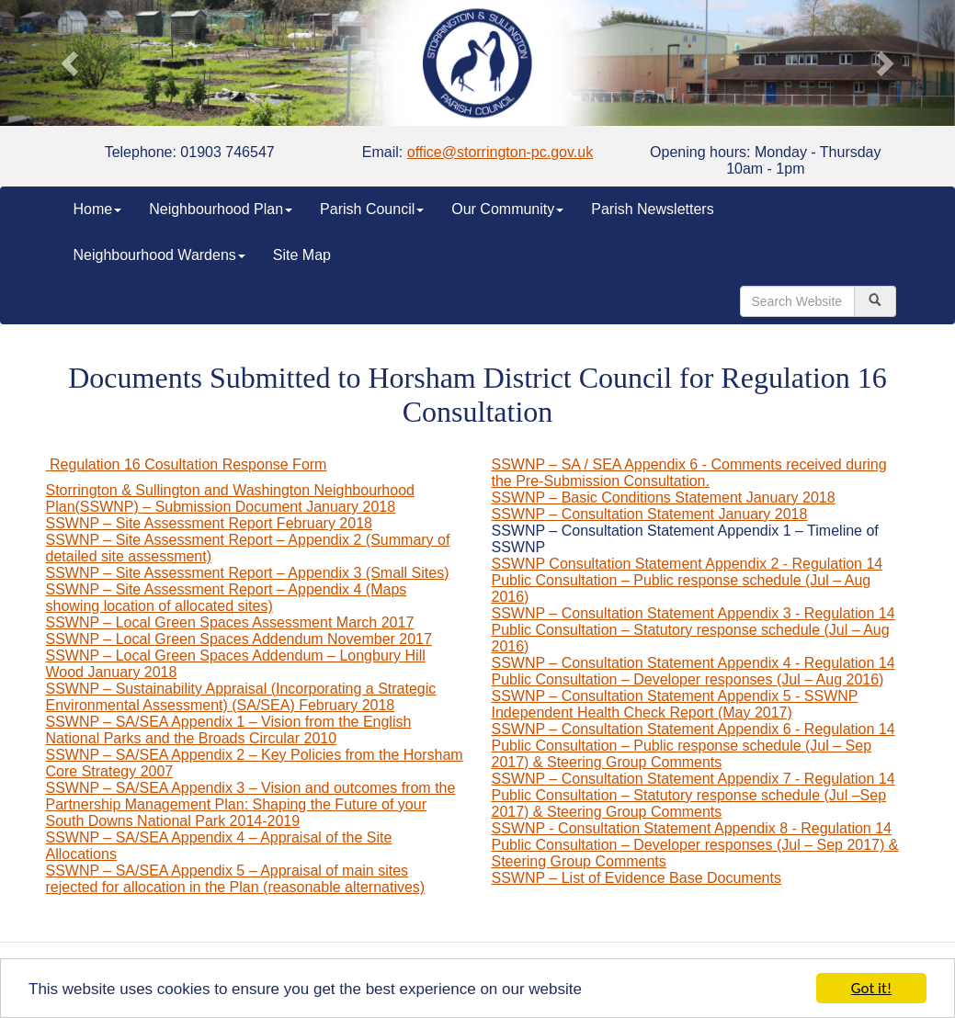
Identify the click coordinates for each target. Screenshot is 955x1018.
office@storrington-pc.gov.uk (500, 152)
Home (98, 209)
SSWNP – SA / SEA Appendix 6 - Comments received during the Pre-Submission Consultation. (689, 473)
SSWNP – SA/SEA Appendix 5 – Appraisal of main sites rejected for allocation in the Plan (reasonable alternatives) (236, 879)
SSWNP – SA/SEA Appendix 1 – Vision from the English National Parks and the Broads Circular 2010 (229, 730)
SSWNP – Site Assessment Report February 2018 (209, 523)
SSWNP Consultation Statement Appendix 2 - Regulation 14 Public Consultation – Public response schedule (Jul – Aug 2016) (687, 580)
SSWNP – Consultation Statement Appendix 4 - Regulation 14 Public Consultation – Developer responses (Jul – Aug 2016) (693, 671)
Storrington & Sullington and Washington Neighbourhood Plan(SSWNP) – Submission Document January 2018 (230, 498)
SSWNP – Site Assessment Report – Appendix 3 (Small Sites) (247, 573)
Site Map (302, 255)
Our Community (507, 209)
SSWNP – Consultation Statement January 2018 (650, 514)
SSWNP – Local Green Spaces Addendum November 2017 (239, 639)
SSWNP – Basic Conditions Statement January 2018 (664, 497)
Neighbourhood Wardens (159, 255)
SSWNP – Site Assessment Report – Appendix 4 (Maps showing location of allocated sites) (226, 598)
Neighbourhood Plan (220, 209)
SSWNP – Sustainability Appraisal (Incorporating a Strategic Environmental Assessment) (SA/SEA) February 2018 (241, 697)
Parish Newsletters (652, 209)
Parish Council (372, 209)
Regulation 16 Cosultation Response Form (186, 464)
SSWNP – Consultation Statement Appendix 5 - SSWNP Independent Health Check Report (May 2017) (675, 704)
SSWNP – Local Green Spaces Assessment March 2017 (230, 622)
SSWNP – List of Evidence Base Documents (636, 878)
